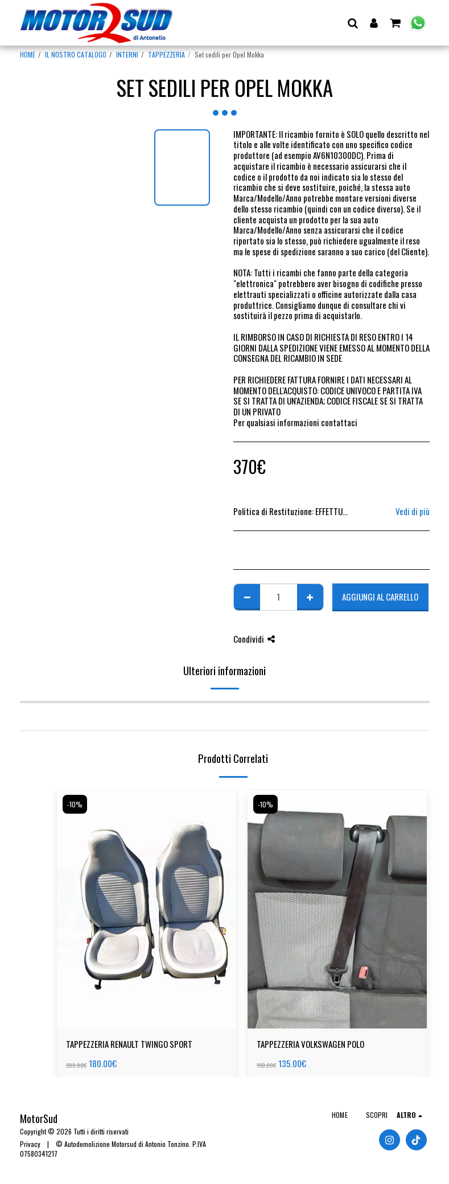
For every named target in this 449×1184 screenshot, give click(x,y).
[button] (353, 22)
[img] (146, 908)
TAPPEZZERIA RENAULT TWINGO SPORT (129, 1044)
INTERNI (127, 54)
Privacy (30, 1144)
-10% (75, 804)
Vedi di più (413, 511)
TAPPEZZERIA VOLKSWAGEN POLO (310, 1044)
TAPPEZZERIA (166, 54)
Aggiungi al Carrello (380, 596)
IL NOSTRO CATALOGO (75, 54)
